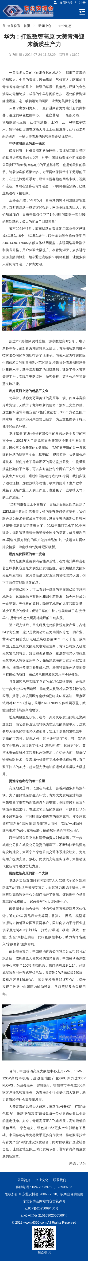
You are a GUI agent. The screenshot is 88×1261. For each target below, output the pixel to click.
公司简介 (24, 1180)
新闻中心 (44, 26)
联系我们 (59, 1180)
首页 (27, 26)
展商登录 (63, 2)
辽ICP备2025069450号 (41, 1208)
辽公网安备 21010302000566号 (44, 1215)
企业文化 (41, 1180)
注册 (82, 2)
